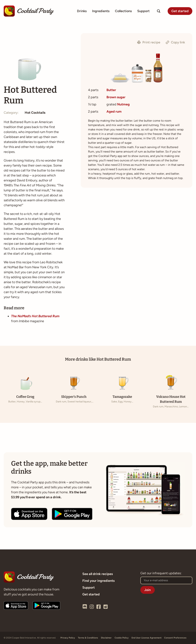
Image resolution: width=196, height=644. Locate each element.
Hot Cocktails (35, 113)
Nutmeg (123, 104)
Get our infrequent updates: (161, 573)
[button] (148, 42)
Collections (123, 11)
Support (143, 11)
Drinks (82, 11)
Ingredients (100, 11)
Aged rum (114, 111)
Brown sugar (115, 97)
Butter (111, 90)
